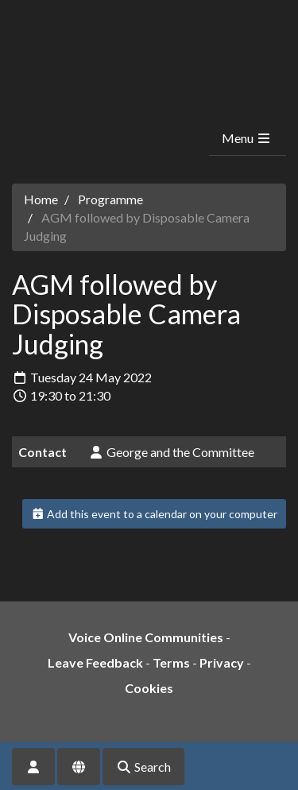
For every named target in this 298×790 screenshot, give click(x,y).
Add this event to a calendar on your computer (154, 514)
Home (41, 199)
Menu (247, 137)
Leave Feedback (95, 662)
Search (143, 766)
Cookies (149, 687)
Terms (171, 662)
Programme (110, 199)
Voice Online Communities (145, 637)
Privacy (221, 662)
